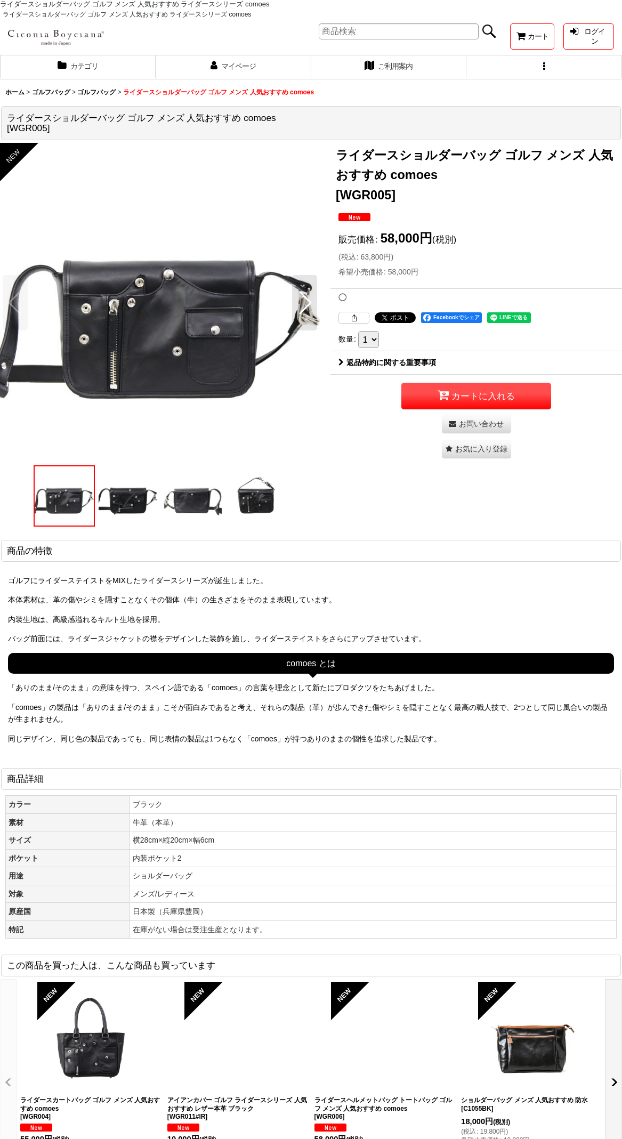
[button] (544, 67)
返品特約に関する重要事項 (387, 362)
